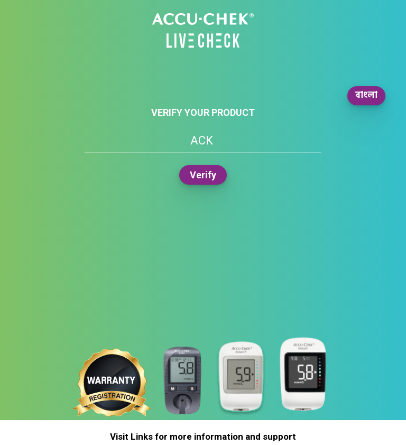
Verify (203, 174)
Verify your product (203, 112)
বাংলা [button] (366, 95)
